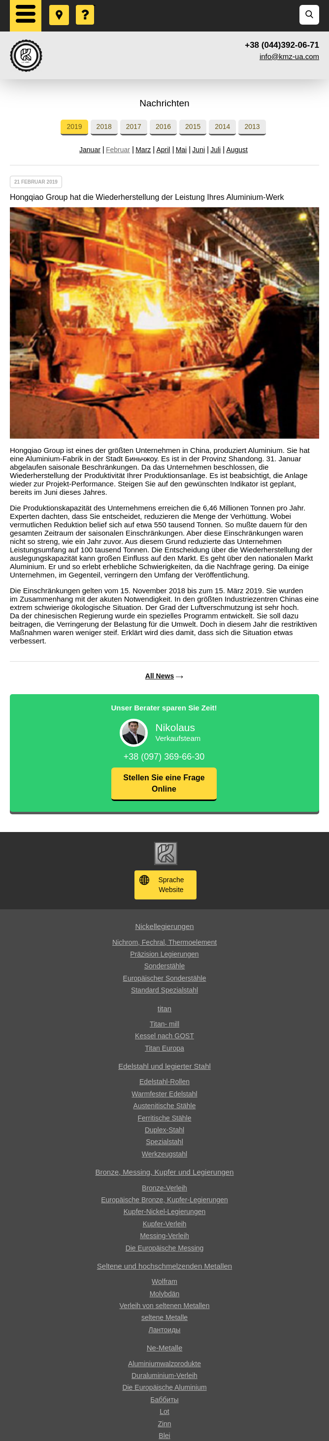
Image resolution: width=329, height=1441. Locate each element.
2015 (192, 126)
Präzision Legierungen (164, 954)
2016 (163, 126)
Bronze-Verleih (164, 1188)
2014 (222, 126)
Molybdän (165, 1294)
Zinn (164, 1424)
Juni (198, 150)
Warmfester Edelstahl (164, 1094)
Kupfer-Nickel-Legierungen (165, 1212)
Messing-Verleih (164, 1236)
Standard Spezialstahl (164, 990)
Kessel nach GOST (164, 1036)
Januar (89, 150)
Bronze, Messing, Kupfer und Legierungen (164, 1172)
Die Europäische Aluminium (164, 1387)
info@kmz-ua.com (289, 56)
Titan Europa (164, 1048)
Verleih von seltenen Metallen (165, 1306)
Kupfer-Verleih (165, 1224)
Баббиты (164, 1400)
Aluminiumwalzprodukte (164, 1364)
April (163, 150)
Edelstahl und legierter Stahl (164, 1066)
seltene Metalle (164, 1317)
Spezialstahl (164, 1142)
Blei (164, 1436)
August (237, 150)
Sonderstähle (164, 966)
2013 (252, 126)
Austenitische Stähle (164, 1106)
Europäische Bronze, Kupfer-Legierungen (164, 1200)
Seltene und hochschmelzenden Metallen (164, 1266)
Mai (181, 150)
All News (159, 676)
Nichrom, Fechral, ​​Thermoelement (164, 942)
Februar (118, 150)
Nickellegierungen (164, 926)
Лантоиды (165, 1330)
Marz (143, 150)
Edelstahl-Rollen (164, 1082)
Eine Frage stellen (86, 5)
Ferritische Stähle (165, 1118)
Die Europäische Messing (165, 1248)
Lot (164, 1411)
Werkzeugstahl (164, 1154)
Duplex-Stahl (164, 1130)
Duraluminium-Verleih (164, 1375)
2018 (104, 126)
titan (164, 1008)
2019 (74, 126)
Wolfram (164, 1281)
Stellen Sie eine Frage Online (163, 783)
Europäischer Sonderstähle (164, 978)
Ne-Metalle (165, 1348)
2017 (133, 126)
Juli (215, 150)
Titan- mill (164, 1024)
